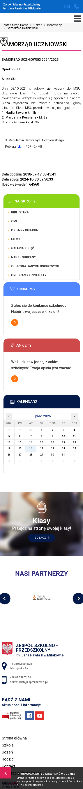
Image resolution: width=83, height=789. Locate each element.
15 (41, 442)
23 (52, 448)
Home (24, 25)
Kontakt (8, 766)
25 (74, 448)
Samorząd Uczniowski (35, 44)
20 (19, 448)
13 (19, 442)
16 (52, 442)
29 (41, 454)
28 (30, 454)
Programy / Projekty (28, 275)
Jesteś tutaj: (11, 25)
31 (63, 454)
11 (74, 436)
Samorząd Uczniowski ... (21, 28)
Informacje (52, 25)
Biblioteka (20, 212)
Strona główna (14, 738)
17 (63, 442)
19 (9, 448)
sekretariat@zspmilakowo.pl (67, 6)
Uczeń (35, 25)
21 (30, 448)
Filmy (15, 239)
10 (63, 436)
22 (41, 448)
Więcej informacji (14, 322)
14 (30, 442)
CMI (14, 221)
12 (9, 442)
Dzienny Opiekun (24, 230)
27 (19, 454)
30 (52, 454)
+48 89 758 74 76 (76, 6)
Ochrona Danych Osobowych (35, 266)
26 (9, 454)
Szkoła (8, 745)
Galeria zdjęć (22, 248)
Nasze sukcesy (23, 257)
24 (63, 448)
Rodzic (8, 759)
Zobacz (42, 537)
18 (74, 442)
